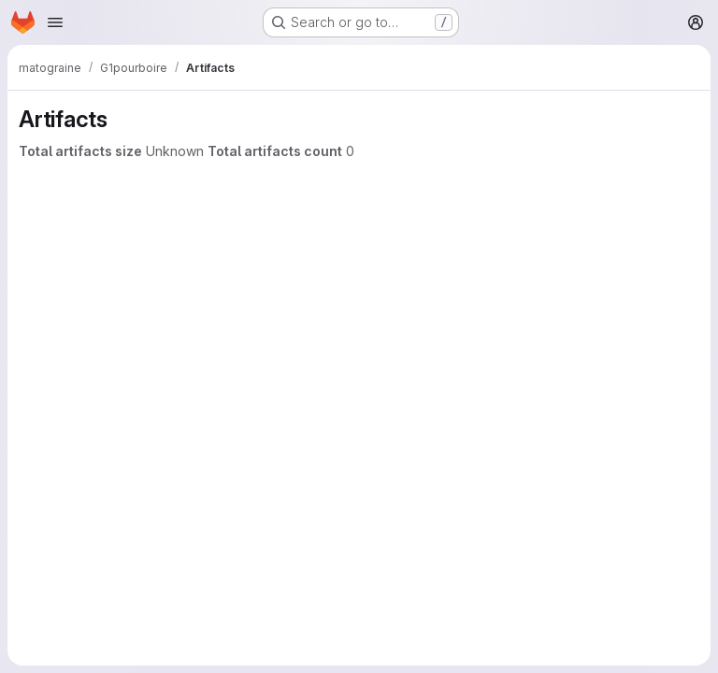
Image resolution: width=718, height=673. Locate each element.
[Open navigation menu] (55, 22)
